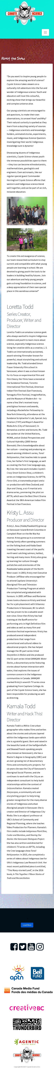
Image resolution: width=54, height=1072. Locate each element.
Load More (27, 925)
